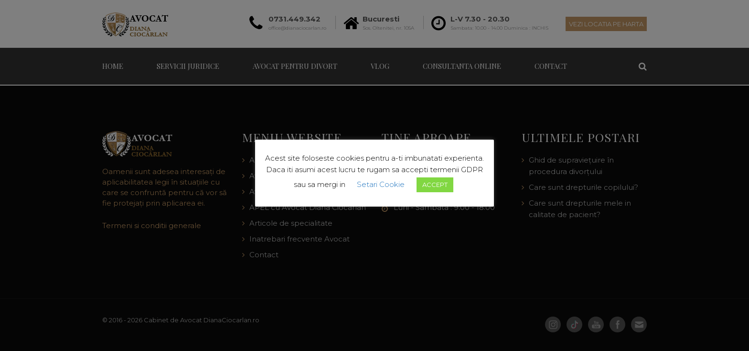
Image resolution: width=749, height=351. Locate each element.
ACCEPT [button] (435, 184)
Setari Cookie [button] (381, 184)
